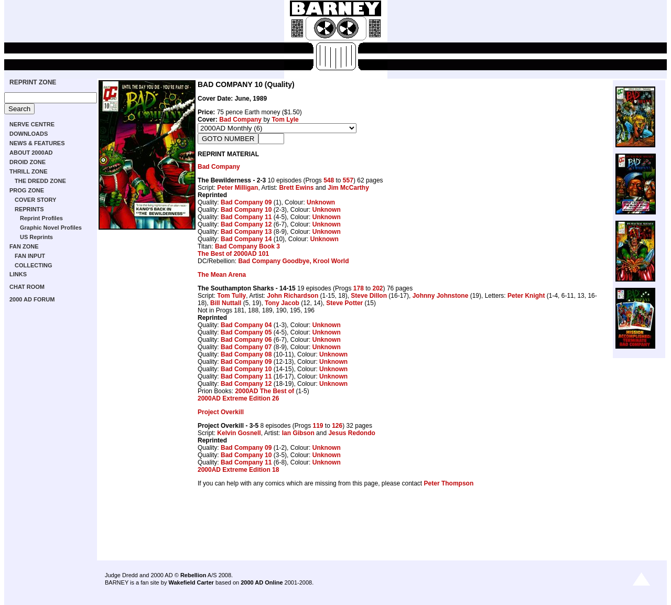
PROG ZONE (26, 190)
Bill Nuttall (225, 303)
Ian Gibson (298, 433)
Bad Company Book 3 (247, 246)
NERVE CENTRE (32, 124)
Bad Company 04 (246, 325)
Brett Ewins (296, 187)
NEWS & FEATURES (37, 143)
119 (317, 425)
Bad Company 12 (246, 224)
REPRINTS (29, 209)
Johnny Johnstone (441, 295)
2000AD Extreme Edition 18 (238, 469)
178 (358, 288)
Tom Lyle (285, 119)
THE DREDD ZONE (40, 181)
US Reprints (36, 237)
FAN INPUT (30, 256)
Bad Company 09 (246, 202)
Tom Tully (231, 295)
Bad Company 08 (246, 354)
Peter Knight (526, 295)
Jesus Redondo (351, 433)
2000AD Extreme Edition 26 (238, 398)
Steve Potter (344, 303)
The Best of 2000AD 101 (233, 253)
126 (337, 425)
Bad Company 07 (246, 347)
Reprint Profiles (41, 218)
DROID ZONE (27, 162)
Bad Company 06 (246, 339)
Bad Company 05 (246, 332)
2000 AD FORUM (32, 299)
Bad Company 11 (246, 217)
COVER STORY (35, 200)
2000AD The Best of (264, 391)
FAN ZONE (24, 246)
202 (378, 288)
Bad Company (240, 119)
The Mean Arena (222, 274)
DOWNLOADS (28, 134)
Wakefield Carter (190, 582)
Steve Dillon (369, 295)
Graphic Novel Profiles (51, 227)
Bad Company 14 (246, 239)
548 (328, 180)
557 (348, 180)
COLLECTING (33, 265)
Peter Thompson (449, 483)
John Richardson (292, 295)
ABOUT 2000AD (31, 152)
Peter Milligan (237, 187)
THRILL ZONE (28, 171)
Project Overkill (221, 412)
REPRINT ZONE (32, 82)
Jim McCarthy (348, 187)
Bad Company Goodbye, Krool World (293, 261)
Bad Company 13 (246, 231)
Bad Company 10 (246, 209)
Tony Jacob (282, 303)
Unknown (321, 202)
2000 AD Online (262, 582)
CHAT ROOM (27, 287)
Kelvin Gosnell (239, 433)
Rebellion (193, 575)
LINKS (18, 274)
